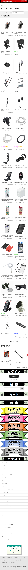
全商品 (2, 5)
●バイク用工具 (4, 536)
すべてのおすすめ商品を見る (21, 367)
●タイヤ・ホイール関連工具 (7, 489)
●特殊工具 (3, 495)
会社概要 (3, 557)
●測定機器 (3, 498)
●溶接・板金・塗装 (5, 501)
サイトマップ (4, 562)
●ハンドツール (4, 462)
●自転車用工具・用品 (5, 539)
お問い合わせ (12, 562)
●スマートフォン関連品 (6, 527)
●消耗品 (2, 515)
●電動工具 (3, 480)
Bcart (16, 567)
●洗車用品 (3, 518)
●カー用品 (3, 521)
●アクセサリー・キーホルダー (7, 533)
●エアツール (3, 477)
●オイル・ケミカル (5, 512)
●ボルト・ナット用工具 (6, 507)
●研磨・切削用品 (4, 504)
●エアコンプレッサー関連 (6, 474)
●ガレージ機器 (4, 471)
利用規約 (17, 560)
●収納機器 (3, 468)
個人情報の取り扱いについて (7, 560)
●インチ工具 (3, 465)
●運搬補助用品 (4, 530)
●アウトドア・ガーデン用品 (7, 524)
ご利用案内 (9, 557)
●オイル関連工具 (4, 492)
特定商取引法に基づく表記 (19, 557)
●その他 (2, 542)
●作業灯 (2, 486)
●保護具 (2, 510)
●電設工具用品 (4, 483)
